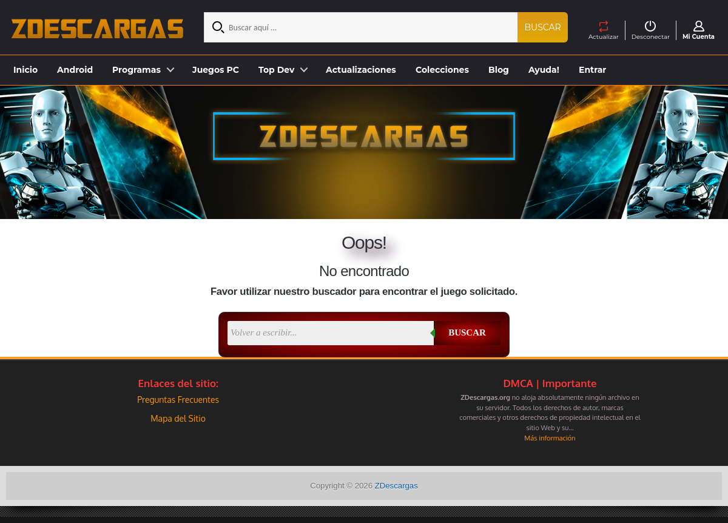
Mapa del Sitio (178, 418)
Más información (549, 437)
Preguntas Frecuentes (178, 399)
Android (75, 69)
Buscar (543, 27)
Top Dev (276, 69)
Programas (136, 69)
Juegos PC (215, 69)
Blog (498, 69)
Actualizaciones (361, 69)
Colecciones (442, 69)
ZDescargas (396, 485)
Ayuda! (543, 69)
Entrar (592, 69)
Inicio (25, 69)
